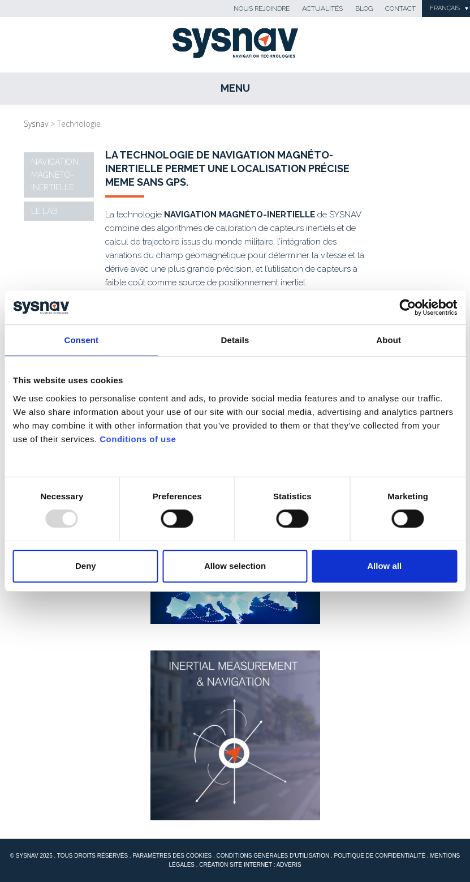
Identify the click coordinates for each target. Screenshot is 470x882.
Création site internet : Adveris (250, 865)
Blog (364, 8)
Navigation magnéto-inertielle (55, 174)
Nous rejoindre (262, 8)
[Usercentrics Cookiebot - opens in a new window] (407, 307)
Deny (85, 566)
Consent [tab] (81, 340)
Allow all (384, 566)
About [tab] (388, 340)
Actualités (322, 8)
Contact (400, 8)
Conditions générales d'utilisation (273, 856)
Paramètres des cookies (172, 856)
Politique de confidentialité (379, 856)
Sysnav (36, 123)
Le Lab (44, 211)
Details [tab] (235, 340)
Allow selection (235, 566)
